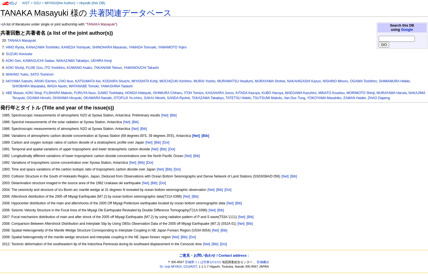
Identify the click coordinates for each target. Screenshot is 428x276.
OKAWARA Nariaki (97, 98)
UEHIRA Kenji (101, 61)
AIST (26, 3)
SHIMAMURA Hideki (394, 81)
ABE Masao (15, 93)
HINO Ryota (15, 47)
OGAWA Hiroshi (39, 98)
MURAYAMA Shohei (270, 81)
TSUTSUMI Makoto (267, 98)
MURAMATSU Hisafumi (235, 81)
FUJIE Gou (34, 68)
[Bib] (173, 115)
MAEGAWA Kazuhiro (301, 93)
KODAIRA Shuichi (116, 81)
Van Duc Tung (294, 98)
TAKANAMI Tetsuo (108, 68)
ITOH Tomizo (194, 93)
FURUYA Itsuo (85, 93)
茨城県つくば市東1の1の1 (203, 262)
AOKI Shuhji (15, 68)
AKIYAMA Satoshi (19, 81)
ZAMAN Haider (354, 98)
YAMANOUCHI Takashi (141, 68)
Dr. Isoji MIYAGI (171, 266)
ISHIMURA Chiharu (167, 93)
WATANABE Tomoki (84, 86)
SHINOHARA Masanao (109, 47)
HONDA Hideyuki (138, 93)
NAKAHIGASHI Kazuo (304, 81)
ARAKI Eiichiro (45, 81)
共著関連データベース (130, 12)
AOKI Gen (13, 61)
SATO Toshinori (42, 74)
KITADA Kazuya (248, 93)
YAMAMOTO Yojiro (172, 47)
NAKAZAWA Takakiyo (72, 61)
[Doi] (165, 142)
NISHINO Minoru (335, 81)
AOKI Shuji (33, 93)
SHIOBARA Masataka (28, 86)
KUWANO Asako (79, 68)
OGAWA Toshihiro (363, 81)
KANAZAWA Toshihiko (43, 47)
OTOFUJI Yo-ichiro (127, 98)
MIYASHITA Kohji (145, 81)
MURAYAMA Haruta (391, 93)
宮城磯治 (263, 262)
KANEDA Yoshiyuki (75, 47)
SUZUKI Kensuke (19, 54)
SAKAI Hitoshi (154, 98)
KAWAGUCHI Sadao (38, 61)
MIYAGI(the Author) (60, 3)
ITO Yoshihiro (55, 68)
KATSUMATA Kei (88, 81)
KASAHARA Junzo (220, 93)
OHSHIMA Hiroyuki (67, 98)
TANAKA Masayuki (22, 41)
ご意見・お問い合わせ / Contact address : (214, 255)
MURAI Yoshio (204, 81)
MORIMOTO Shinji (360, 93)
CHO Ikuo (65, 81)
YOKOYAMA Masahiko (324, 98)
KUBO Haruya (272, 93)
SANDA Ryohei (178, 98)
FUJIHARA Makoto (58, 93)
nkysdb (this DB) (92, 3)
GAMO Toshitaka (110, 93)
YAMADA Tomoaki (142, 47)
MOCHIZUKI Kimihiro (175, 81)
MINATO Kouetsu (331, 93)
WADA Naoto (57, 86)
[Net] (165, 115)
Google (407, 30)
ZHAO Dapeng (379, 98)
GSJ (37, 3)
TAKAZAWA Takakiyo (208, 98)
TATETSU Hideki (238, 98)
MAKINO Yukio (17, 74)
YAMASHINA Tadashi (117, 86)
